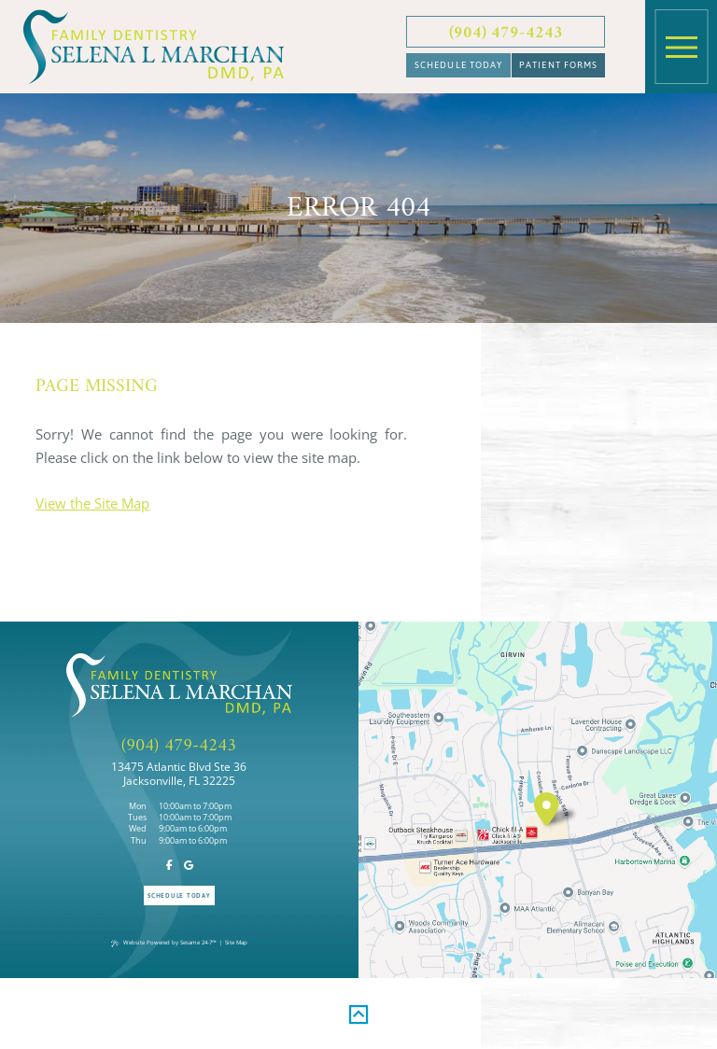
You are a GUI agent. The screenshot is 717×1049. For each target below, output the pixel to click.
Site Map (236, 942)
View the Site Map (92, 503)
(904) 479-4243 (506, 33)
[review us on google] (188, 865)
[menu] (681, 46)
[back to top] (358, 1011)
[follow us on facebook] (169, 865)
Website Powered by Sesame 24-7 (164, 942)
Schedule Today (459, 65)
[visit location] (546, 808)
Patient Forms (558, 65)
